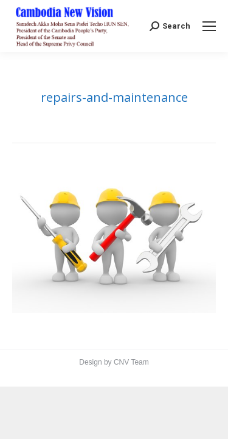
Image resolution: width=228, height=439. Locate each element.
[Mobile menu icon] (209, 26)
